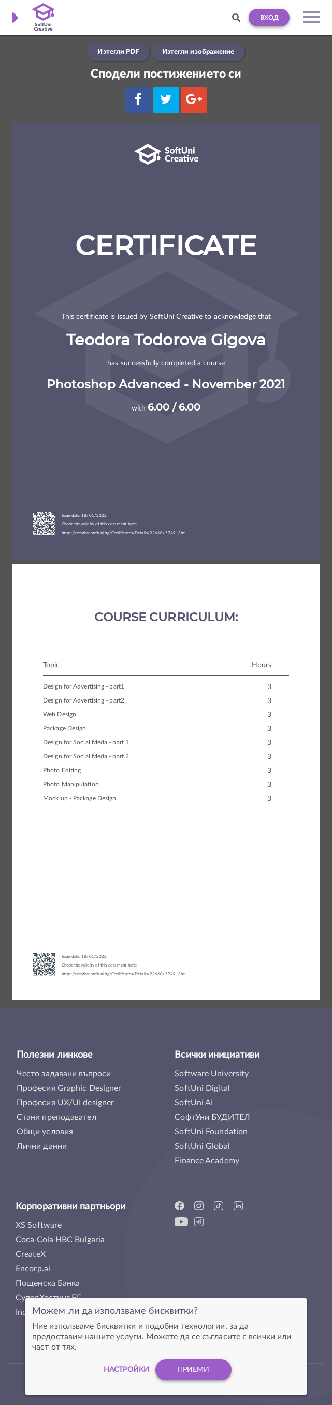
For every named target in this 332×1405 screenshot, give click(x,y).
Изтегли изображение (198, 52)
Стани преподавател (56, 1117)
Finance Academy (207, 1161)
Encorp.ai (33, 1269)
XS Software (39, 1225)
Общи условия (45, 1132)
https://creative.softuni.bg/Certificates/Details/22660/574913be (123, 533)
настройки (126, 1371)
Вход (269, 17)
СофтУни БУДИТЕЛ (212, 1117)
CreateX (31, 1254)
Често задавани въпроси (64, 1074)
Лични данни (42, 1146)
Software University (212, 1074)
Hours (262, 665)
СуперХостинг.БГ (49, 1298)
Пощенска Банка (48, 1283)
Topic (51, 665)
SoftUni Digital (202, 1088)
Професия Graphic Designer (69, 1088)
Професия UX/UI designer (65, 1103)
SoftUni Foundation (211, 1132)
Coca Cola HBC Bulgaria (60, 1240)
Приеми (194, 1371)
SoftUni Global (202, 1146)
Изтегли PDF (118, 52)
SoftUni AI (194, 1103)
